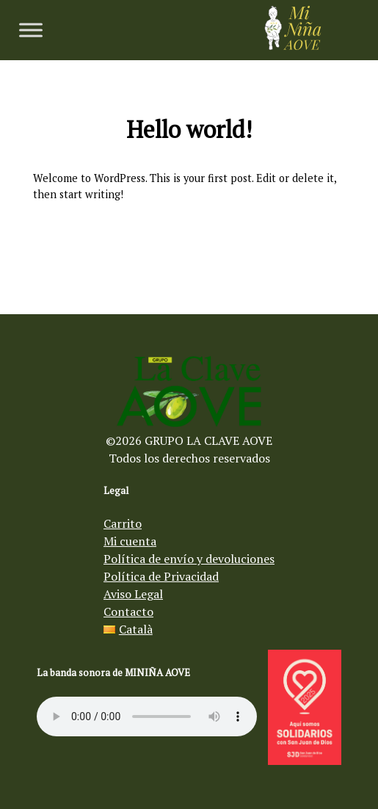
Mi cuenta (129, 541)
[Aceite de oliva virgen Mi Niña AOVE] (293, 45)
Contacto (128, 611)
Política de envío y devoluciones (189, 559)
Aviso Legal (133, 594)
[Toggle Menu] (31, 30)
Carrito (122, 523)
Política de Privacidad (161, 576)
